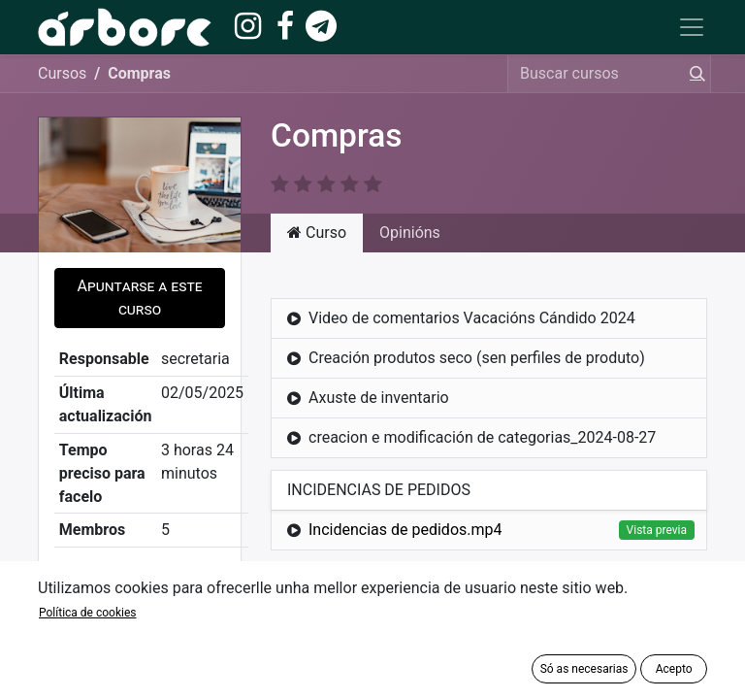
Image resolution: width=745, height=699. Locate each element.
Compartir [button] (139, 581)
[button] (139, 298)
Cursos (62, 73)
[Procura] (693, 73)
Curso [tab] (316, 232)
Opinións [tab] (409, 232)
